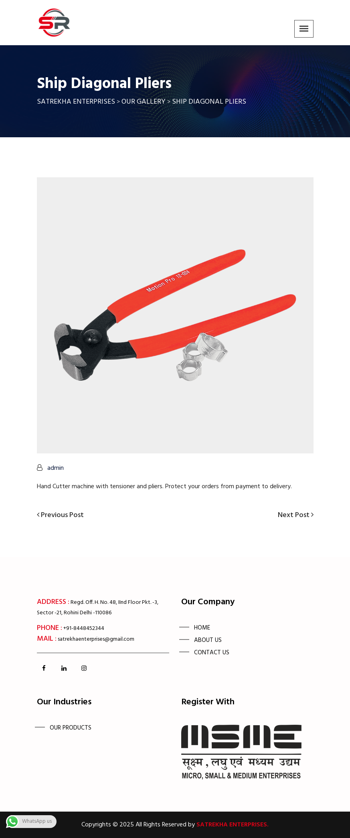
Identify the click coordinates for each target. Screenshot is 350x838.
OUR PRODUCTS (70, 728)
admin (55, 468)
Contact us (211, 653)
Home (202, 628)
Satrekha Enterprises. (232, 825)
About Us (208, 640)
